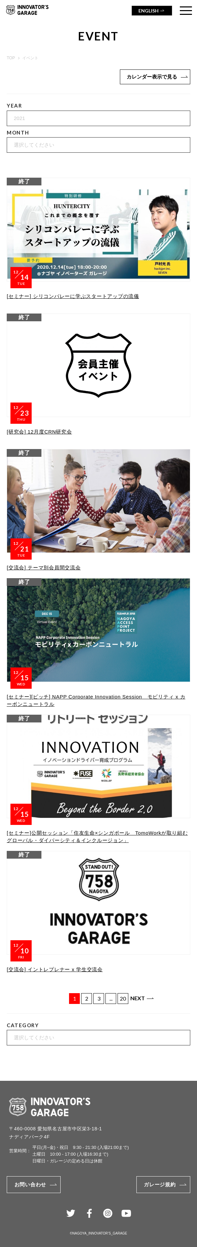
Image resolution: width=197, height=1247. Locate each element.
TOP (11, 58)
